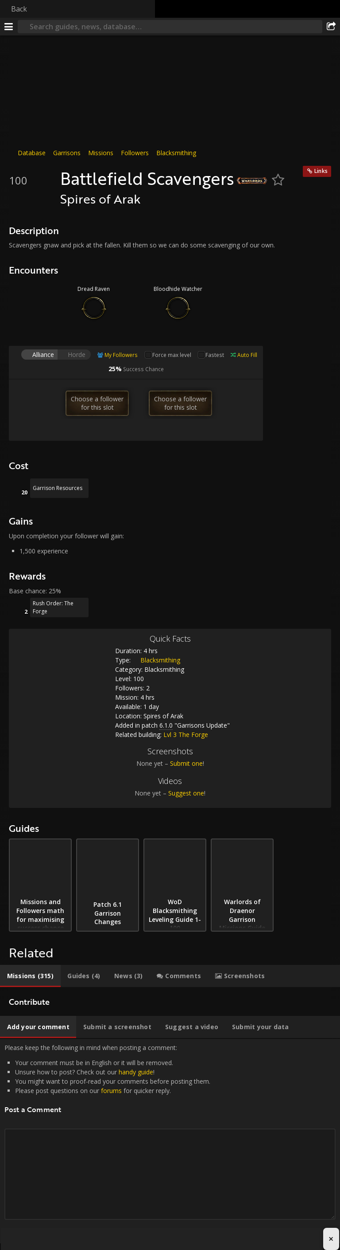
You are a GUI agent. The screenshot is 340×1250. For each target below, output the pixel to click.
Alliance (43, 354)
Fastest (214, 354)
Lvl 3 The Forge (185, 734)
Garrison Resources (57, 488)
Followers (135, 153)
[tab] (30, 976)
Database (32, 153)
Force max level (171, 354)
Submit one (186, 763)
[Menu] (9, 26)
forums (111, 1090)
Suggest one (186, 793)
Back (19, 9)
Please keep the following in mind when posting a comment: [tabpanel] (170, 1141)
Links (321, 171)
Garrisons (67, 153)
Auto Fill (247, 354)
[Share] (331, 26)
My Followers (121, 354)
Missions (100, 153)
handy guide (136, 1072)
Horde (76, 354)
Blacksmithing (176, 153)
